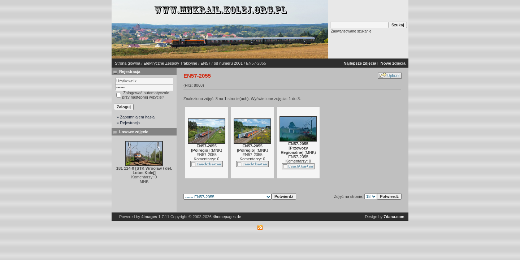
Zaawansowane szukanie (351, 31)
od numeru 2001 (228, 63)
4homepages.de (227, 216)
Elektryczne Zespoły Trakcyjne (171, 63)
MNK (216, 150)
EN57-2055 (206, 154)
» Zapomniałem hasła (136, 117)
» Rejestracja (128, 123)
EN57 (205, 63)
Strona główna (127, 63)
